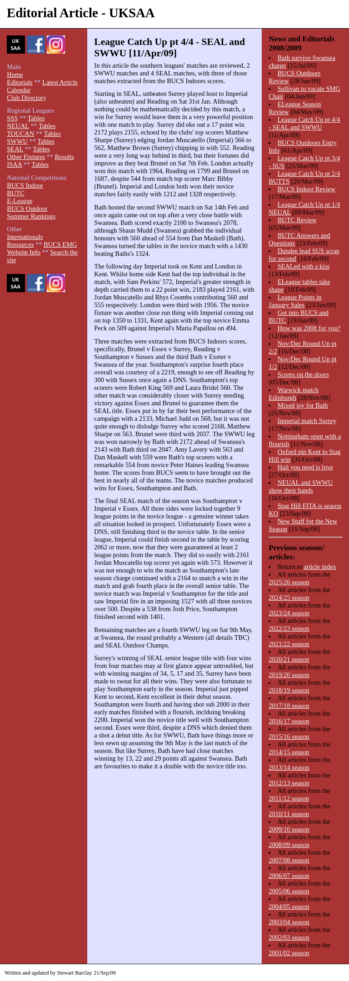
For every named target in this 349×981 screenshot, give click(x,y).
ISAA (14, 164)
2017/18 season (289, 705)
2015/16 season (289, 736)
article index (320, 566)
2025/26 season (289, 582)
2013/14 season (289, 767)
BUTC (15, 193)
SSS (12, 118)
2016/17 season (289, 721)
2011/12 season (289, 798)
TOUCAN (20, 133)
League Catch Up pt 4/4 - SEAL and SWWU (304, 123)
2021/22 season (289, 643)
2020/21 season (289, 659)
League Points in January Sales (295, 301)
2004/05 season (289, 906)
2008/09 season (289, 844)
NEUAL (18, 125)
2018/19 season (289, 690)
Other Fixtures (26, 156)
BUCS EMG (60, 244)
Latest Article (60, 82)
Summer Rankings (31, 216)
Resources (20, 244)
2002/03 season (289, 937)
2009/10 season (289, 829)
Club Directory (26, 97)
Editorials (19, 82)
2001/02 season (289, 952)
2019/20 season (289, 674)
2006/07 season (289, 875)
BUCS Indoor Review (306, 189)
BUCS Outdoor (27, 208)
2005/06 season (289, 891)
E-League (19, 200)
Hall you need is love (305, 467)
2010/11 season (289, 813)
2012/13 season (289, 783)
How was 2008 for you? (309, 328)
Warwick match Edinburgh (294, 393)
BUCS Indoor (25, 185)
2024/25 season (289, 597)
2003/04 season (289, 922)
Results (64, 156)
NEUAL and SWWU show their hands (301, 486)
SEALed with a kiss (304, 266)
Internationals (25, 236)
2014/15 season (289, 752)
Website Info (23, 252)
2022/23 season (289, 628)
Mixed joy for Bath (303, 405)
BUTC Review (297, 220)
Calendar (18, 90)
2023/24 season (289, 613)
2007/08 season (289, 860)
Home (15, 74)
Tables (36, 118)
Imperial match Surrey (307, 420)
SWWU (17, 141)
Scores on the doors (303, 374)
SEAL (15, 149)
